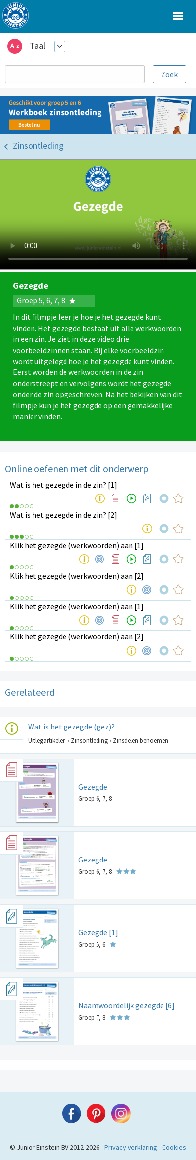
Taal (37, 45)
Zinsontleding (38, 145)
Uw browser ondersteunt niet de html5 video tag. (98, 214)
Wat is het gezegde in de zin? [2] (63, 515)
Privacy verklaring (130, 1147)
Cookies (174, 1147)
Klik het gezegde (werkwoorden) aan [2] (77, 576)
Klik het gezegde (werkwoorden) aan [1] (77, 545)
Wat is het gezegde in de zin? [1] (63, 485)
